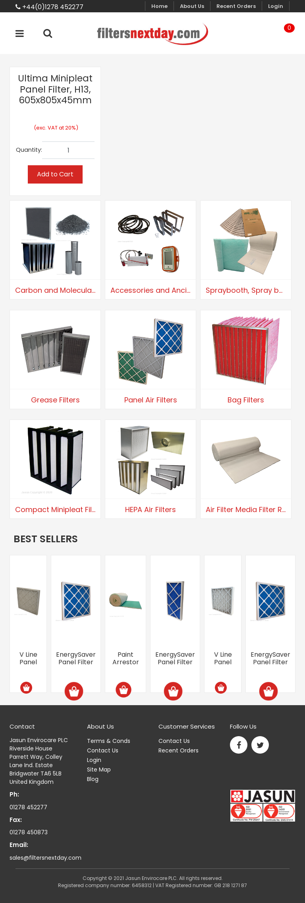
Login (275, 6)
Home (159, 6)
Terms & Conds (108, 741)
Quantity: (29, 150)
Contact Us (102, 750)
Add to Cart (55, 174)
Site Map (99, 769)
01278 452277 (28, 807)
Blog (92, 779)
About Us (192, 6)
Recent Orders (236, 6)
